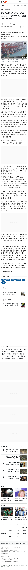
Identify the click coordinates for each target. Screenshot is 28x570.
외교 (10, 527)
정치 (3, 524)
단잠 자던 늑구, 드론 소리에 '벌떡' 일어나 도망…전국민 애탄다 (13, 457)
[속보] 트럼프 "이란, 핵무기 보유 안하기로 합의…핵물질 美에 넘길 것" (13, 464)
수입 (13, 279)
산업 (3, 530)
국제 (24, 524)
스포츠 (3, 506)
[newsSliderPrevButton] (21, 446)
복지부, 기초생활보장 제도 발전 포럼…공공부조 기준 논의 (11, 293)
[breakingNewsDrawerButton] (23, 2)
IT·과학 (17, 530)
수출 (3, 279)
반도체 (7, 279)
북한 (17, 527)
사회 (10, 524)
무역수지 (18, 279)
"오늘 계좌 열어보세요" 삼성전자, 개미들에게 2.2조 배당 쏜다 (13, 478)
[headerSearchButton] (20, 2)
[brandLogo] (4, 1)
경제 (2, 9)
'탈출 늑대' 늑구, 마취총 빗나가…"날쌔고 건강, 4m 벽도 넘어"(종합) (13, 451)
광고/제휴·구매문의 (10, 543)
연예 (2, 486)
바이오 (24, 530)
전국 (3, 527)
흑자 (23, 279)
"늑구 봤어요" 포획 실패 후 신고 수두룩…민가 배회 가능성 (13, 471)
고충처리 (25, 543)
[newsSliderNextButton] (25, 446)
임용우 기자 (6, 24)
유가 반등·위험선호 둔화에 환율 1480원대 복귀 (14, 349)
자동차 (3, 282)
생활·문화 (3, 533)
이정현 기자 (15, 24)
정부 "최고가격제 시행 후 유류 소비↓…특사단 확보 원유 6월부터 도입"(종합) (11, 305)
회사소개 (3, 543)
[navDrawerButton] (26, 2)
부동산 (10, 530)
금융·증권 (24, 527)
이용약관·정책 (19, 543)
